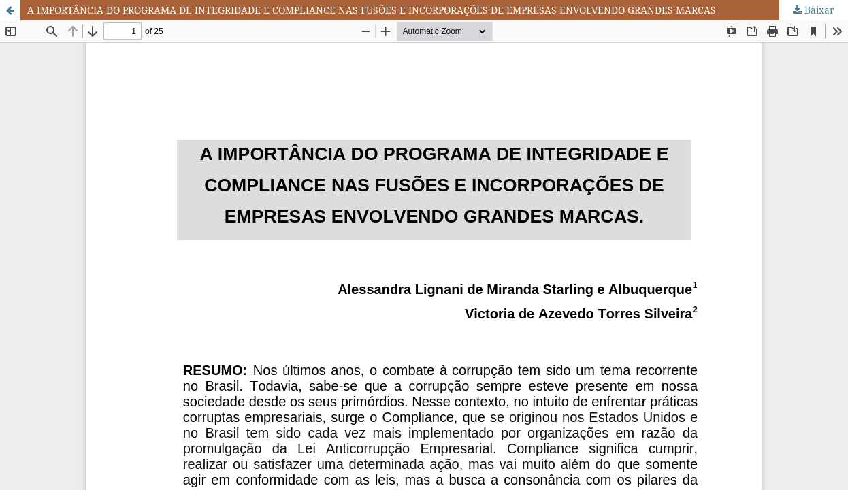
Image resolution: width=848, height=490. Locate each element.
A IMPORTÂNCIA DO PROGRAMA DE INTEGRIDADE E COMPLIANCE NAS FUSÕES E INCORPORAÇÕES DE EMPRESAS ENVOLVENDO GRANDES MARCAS (371, 9)
